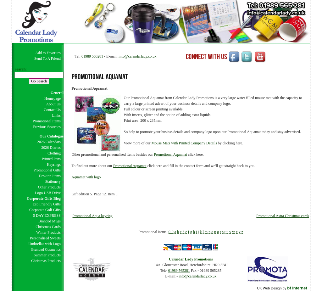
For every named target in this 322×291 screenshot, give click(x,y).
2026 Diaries (51, 147)
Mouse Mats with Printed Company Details (184, 143)
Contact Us (52, 110)
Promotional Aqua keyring (93, 216)
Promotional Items (47, 121)
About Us (53, 104)
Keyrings (54, 164)
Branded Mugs (49, 221)
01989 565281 (92, 56)
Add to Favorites (48, 53)
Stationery (53, 181)
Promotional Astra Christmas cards (282, 216)
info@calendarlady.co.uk (137, 56)
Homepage (52, 98)
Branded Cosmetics (46, 249)
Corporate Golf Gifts (45, 210)
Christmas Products (46, 261)
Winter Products (48, 232)
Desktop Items (50, 176)
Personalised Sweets (45, 238)
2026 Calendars (49, 142)
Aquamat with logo (86, 177)
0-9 (171, 232)
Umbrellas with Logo (44, 244)
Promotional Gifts (47, 170)
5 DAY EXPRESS (47, 215)
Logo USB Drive (48, 193)
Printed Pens (51, 159)
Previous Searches (47, 127)
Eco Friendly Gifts (47, 204)
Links (56, 115)
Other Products (49, 187)
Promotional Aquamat (170, 154)
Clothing (54, 153)
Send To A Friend (47, 58)
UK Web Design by (282, 288)
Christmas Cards (48, 227)
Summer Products (47, 255)
